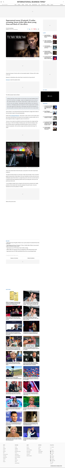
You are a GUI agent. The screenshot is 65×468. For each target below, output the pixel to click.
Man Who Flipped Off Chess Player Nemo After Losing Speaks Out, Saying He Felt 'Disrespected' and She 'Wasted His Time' (13, 348)
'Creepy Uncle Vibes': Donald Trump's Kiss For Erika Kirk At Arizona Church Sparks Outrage (30, 439)
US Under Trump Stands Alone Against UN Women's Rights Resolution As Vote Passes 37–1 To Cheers (31, 378)
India (39, 448)
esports (16, 458)
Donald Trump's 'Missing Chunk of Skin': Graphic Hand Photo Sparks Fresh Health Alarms (13, 363)
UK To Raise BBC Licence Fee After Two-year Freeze (48, 47)
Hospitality (16, 448)
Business (26, 4)
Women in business (17, 457)
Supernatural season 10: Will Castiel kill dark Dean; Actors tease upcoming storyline (21, 251)
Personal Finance (34, 4)
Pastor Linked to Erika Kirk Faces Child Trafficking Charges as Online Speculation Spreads (13, 318)
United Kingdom (40, 451)
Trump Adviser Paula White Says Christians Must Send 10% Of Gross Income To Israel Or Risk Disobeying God (14, 439)
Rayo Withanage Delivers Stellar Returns (48, 112)
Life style (4, 458)
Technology (4, 455)
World (15, 4)
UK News (19, 4)
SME (30, 4)
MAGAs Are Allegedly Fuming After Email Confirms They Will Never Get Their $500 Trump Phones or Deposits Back (13, 303)
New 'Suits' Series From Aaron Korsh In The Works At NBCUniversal (48, 57)
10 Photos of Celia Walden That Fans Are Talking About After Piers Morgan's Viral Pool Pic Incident (31, 348)
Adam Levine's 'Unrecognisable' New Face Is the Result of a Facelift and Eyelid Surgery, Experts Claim (14, 424)
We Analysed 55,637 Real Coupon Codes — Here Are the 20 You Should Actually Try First (48, 123)
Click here (8, 79)
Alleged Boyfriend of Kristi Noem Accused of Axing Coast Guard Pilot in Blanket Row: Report (14, 408)
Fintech (16, 461)
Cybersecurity (17, 454)
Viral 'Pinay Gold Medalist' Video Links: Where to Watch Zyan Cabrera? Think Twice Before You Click (31, 318)
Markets (23, 4)
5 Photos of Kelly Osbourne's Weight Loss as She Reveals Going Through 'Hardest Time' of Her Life (31, 408)
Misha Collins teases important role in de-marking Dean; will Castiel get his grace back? (22, 249)
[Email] (37, 29)
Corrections (28, 454)
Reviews (52, 4)
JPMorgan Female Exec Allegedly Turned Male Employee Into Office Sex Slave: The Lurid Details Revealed (30, 424)
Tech (39, 4)
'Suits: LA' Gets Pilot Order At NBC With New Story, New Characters (48, 41)
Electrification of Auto (17, 451)
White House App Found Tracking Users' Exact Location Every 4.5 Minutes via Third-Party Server (13, 333)
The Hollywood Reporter (14, 115)
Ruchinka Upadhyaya (10, 28)
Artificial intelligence (17, 455)
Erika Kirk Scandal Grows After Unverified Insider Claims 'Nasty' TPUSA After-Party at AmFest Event (30, 393)
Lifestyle (48, 4)
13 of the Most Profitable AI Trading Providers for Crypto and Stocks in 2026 (48, 107)
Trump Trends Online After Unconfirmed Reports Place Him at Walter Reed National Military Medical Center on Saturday (30, 363)
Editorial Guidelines (31, 258)
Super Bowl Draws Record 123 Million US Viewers (48, 36)
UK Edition (61, 4)
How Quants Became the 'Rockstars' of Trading (48, 117)
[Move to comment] (38, 29)
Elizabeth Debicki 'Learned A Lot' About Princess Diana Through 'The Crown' (48, 52)
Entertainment (43, 4)
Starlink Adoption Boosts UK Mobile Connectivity (47, 128)
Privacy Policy (28, 451)
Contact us (28, 448)
